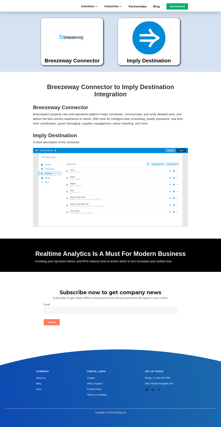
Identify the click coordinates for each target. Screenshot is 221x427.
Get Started (177, 6)
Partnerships (138, 6)
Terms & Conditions (97, 394)
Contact (91, 378)
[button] (91, 6)
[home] (52, 3)
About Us (41, 378)
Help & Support (95, 383)
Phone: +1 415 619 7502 (157, 378)
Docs (39, 389)
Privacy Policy (94, 389)
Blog (156, 6)
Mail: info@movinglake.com (159, 383)
